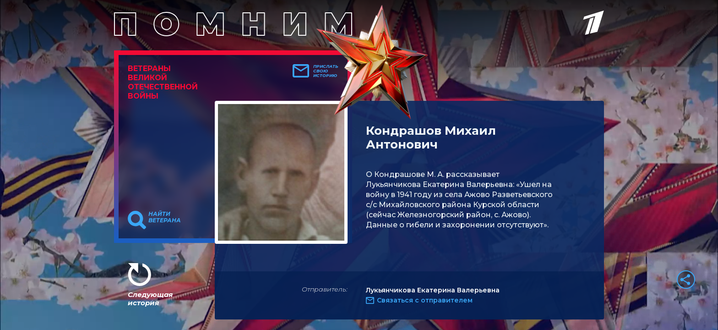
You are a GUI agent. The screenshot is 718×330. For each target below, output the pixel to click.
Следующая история (150, 298)
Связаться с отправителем (425, 300)
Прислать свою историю (325, 71)
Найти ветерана (164, 217)
